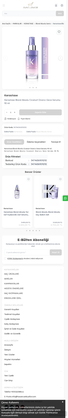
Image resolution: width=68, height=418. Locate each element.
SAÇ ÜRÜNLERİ (11, 274)
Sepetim (7, 364)
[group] (33, 58)
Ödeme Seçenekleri (36, 142)
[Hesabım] (56, 5)
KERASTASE (28, 24)
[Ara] (33, 13)
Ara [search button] (60, 13)
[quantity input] (10, 112)
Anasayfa (8, 345)
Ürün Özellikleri (14, 142)
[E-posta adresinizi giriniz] (33, 252)
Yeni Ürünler (9, 354)
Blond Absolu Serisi (43, 24)
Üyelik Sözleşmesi (12, 319)
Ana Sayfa (6, 24)
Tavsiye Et (56, 142)
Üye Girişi (8, 380)
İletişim (7, 350)
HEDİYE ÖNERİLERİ (13, 288)
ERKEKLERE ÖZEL (12, 298)
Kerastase (11, 95)
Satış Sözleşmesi (11, 324)
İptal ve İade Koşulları (14, 329)
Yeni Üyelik (9, 375)
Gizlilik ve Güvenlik (12, 333)
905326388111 (17, 392)
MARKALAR (17, 24)
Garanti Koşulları (11, 309)
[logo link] (33, 5)
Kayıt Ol (55, 252)
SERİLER (8, 279)
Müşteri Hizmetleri (12, 359)
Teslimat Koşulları (12, 314)
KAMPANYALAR (11, 283)
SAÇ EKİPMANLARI (13, 293)
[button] (29, 87)
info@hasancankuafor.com (24, 396)
